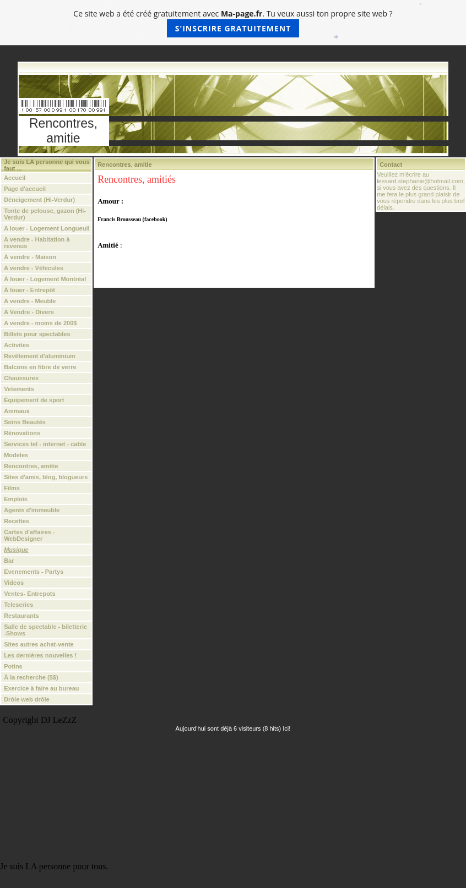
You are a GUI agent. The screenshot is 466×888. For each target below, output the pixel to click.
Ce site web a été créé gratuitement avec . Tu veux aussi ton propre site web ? (232, 22)
